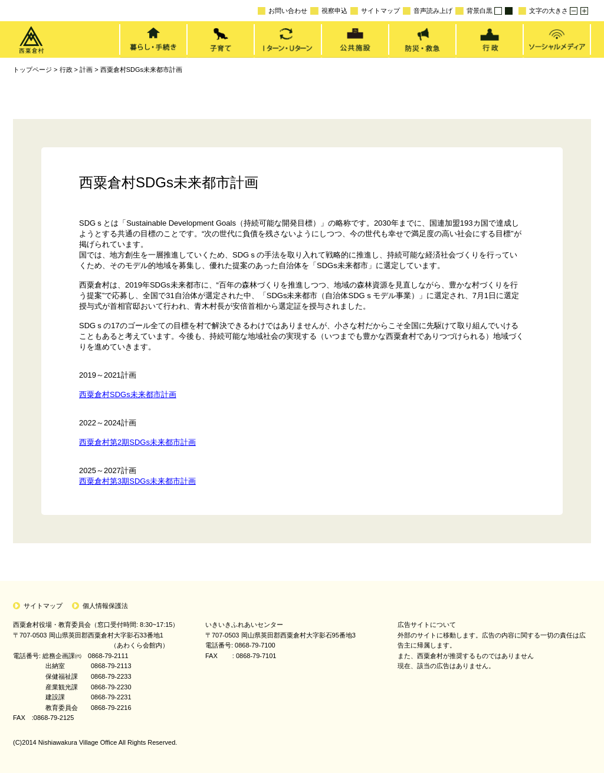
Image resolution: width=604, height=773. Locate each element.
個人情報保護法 (105, 605)
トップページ (32, 69)
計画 (86, 69)
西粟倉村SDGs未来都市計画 (141, 69)
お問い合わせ (282, 11)
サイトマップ (375, 11)
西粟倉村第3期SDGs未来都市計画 (137, 481)
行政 (66, 69)
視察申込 (328, 11)
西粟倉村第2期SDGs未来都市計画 (137, 442)
